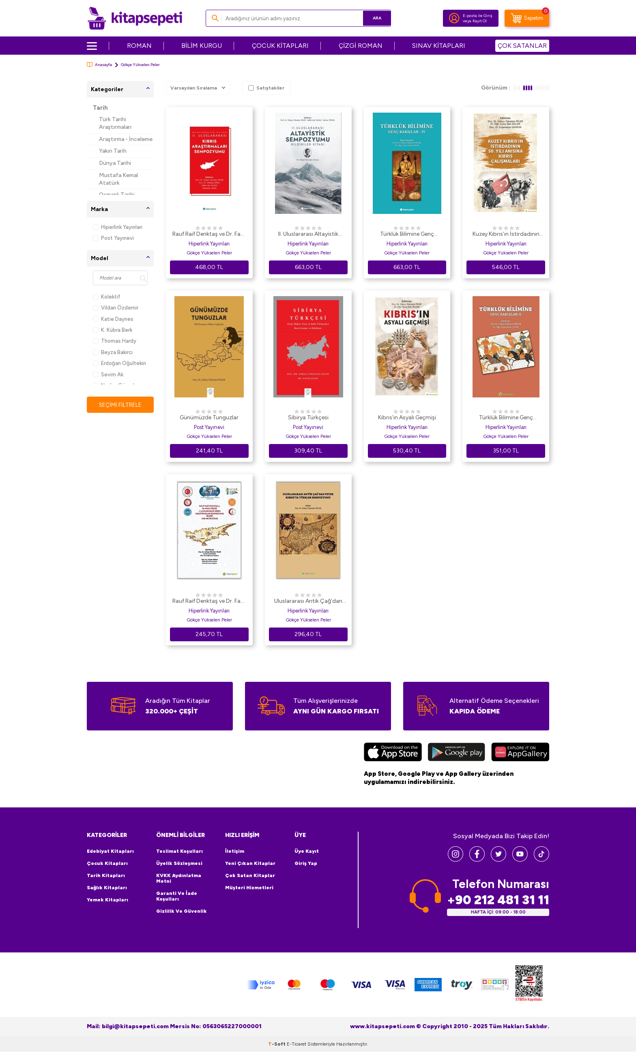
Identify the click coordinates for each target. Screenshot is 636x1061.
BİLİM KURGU (201, 45)
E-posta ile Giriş (477, 15)
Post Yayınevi (113, 238)
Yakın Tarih (113, 150)
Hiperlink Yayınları (117, 227)
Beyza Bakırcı (113, 352)
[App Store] (393, 753)
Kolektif (106, 297)
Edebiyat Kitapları (110, 851)
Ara (373, 18)
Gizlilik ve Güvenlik (181, 911)
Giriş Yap (305, 863)
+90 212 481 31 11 (498, 899)
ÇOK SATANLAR (522, 45)
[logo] (135, 18)
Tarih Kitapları (106, 875)
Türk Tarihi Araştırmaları (115, 123)
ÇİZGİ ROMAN (360, 45)
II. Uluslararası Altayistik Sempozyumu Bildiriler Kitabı (308, 235)
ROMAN (139, 45)
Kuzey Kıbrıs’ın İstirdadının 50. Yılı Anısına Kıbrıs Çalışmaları (506, 235)
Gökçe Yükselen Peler (209, 253)
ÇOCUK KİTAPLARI (280, 45)
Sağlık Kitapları (107, 887)
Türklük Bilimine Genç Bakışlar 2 (506, 418)
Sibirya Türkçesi (308, 417)
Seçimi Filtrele (120, 404)
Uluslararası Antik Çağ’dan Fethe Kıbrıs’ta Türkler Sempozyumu (308, 602)
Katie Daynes (113, 319)
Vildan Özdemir (115, 308)
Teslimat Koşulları (179, 851)
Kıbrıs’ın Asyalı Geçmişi (407, 417)
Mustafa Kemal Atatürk (118, 179)
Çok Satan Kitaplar (250, 875)
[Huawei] (520, 753)
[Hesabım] (454, 18)
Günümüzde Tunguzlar (209, 417)
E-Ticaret (296, 1044)
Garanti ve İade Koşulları (176, 896)
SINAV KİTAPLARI (438, 45)
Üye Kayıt (306, 851)
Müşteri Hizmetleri (249, 887)
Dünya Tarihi (115, 163)
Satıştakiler (266, 88)
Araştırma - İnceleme (126, 139)
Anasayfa (99, 64)
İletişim (234, 851)
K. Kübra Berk (112, 330)
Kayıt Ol (480, 20)
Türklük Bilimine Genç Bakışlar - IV (407, 235)
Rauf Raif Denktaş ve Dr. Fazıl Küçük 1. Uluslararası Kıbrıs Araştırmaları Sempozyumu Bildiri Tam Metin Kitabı (209, 602)
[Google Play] (456, 753)
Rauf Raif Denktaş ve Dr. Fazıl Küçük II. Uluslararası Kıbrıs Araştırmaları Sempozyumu (209, 235)
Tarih (100, 107)
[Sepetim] (527, 18)
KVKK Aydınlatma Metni (178, 878)
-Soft (277, 1044)
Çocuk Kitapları (107, 863)
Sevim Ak (108, 374)
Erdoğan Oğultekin (119, 363)
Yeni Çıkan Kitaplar (250, 863)
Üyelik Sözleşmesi (179, 863)
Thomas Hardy (114, 341)
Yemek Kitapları (107, 900)
